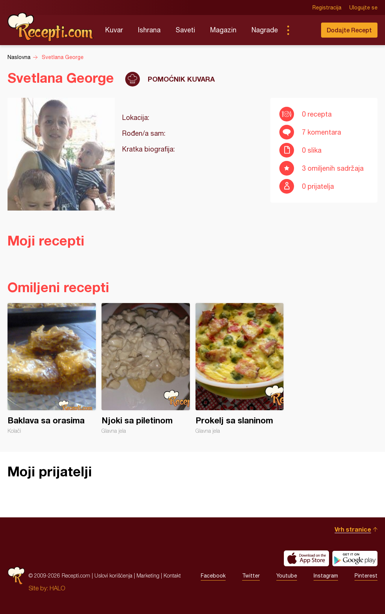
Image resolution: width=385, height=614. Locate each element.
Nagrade (265, 30)
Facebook (213, 576)
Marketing (147, 575)
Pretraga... (303, 30)
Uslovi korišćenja (113, 575)
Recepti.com (51, 27)
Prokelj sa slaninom (240, 368)
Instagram (326, 576)
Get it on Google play (354, 558)
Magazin (223, 30)
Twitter (251, 576)
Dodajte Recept (349, 29)
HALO (57, 588)
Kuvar (114, 30)
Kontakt (172, 575)
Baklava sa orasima (52, 368)
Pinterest (366, 576)
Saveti (185, 30)
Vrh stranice (353, 529)
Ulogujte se (363, 8)
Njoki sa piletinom (146, 368)
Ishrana (149, 30)
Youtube (286, 576)
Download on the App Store (306, 558)
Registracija (326, 8)
